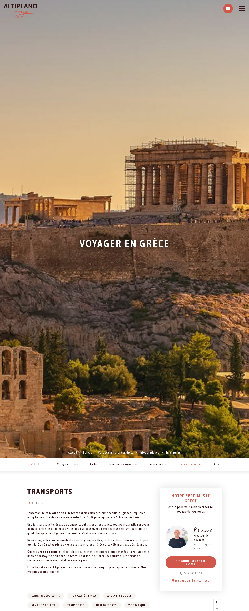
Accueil (72, 452)
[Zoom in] (217, 602)
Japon (207, 544)
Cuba (197, 544)
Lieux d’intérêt (158, 464)
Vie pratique (137, 605)
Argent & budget (119, 595)
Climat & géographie (45, 595)
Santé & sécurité (43, 605)
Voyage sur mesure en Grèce (115, 452)
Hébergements (106, 605)
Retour (35, 503)
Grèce (197, 548)
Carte (93, 464)
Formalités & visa (83, 595)
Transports (76, 605)
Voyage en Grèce (67, 464)
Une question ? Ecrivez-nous (190, 580)
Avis (216, 464)
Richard (203, 531)
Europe (87, 452)
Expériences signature (123, 464)
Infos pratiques (149, 452)
